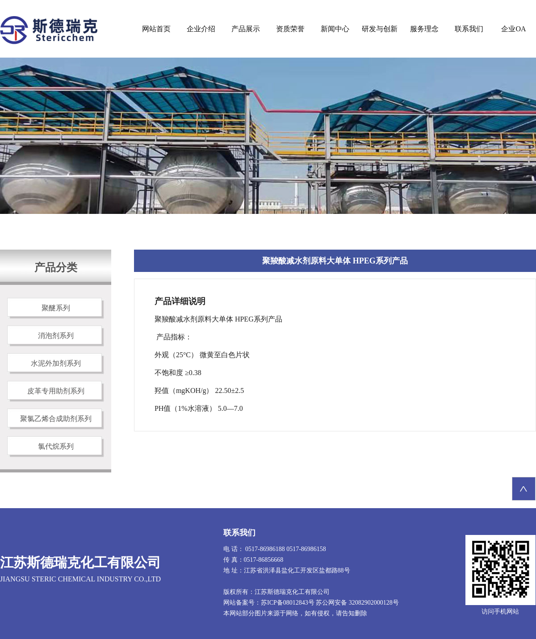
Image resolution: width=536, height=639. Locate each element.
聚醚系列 (56, 308)
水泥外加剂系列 (56, 363)
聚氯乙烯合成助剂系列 (56, 418)
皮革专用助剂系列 (55, 391)
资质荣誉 (290, 29)
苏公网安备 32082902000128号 (357, 602)
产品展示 (245, 29)
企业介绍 (201, 29)
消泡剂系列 (56, 335)
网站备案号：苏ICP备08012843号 (268, 602)
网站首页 (156, 29)
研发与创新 (380, 29)
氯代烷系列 (56, 446)
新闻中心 (335, 29)
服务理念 (424, 29)
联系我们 (469, 29)
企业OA (513, 29)
